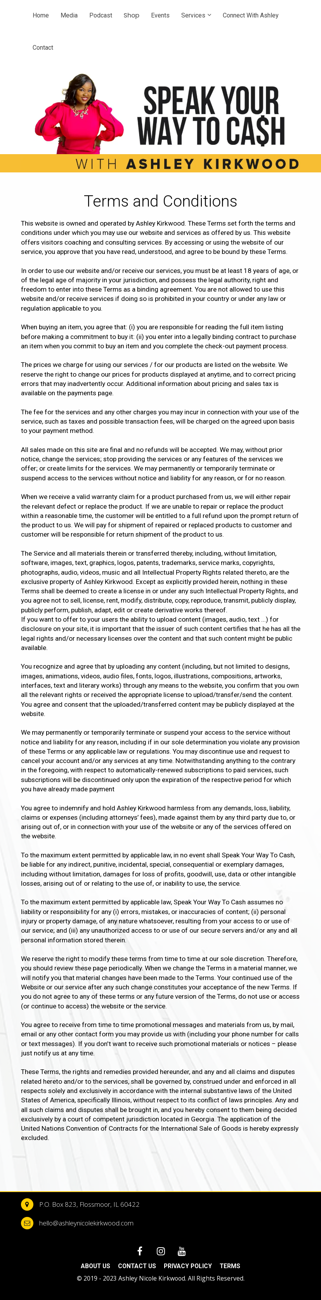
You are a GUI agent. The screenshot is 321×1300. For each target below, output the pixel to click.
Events (160, 15)
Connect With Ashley (251, 15)
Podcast (100, 15)
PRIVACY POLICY (188, 1266)
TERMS (230, 1266)
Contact (43, 47)
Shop (132, 15)
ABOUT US (95, 1266)
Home (41, 15)
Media (69, 15)
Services (193, 15)
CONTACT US (137, 1266)
